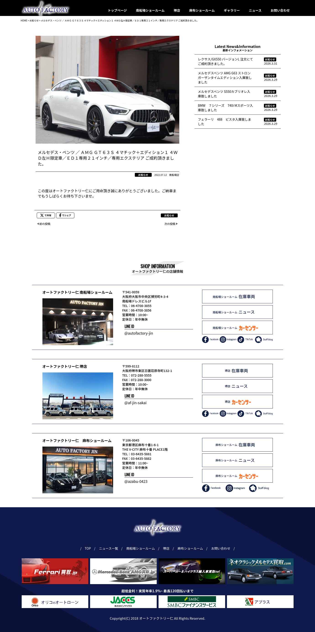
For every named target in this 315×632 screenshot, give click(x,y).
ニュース (255, 10)
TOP (87, 548)
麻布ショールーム (202, 10)
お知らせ (143, 175)
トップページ (117, 10)
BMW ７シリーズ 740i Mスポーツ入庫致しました (225, 107)
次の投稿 (169, 224)
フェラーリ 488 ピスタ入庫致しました (224, 121)
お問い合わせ (280, 10)
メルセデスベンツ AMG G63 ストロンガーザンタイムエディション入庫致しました (225, 77)
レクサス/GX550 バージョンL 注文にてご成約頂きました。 (225, 61)
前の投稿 (44, 224)
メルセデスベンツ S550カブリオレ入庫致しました (224, 93)
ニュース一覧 (109, 548)
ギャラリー (232, 10)
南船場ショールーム (150, 10)
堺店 (177, 10)
